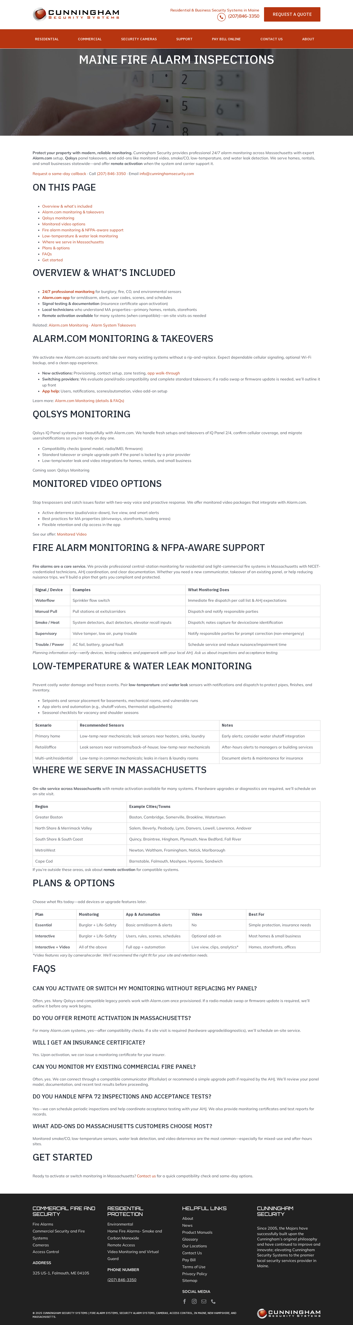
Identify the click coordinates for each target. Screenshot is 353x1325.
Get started (52, 259)
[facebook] (184, 1301)
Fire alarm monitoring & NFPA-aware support (83, 230)
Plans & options (56, 247)
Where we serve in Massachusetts (73, 241)
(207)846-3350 (238, 17)
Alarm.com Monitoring (68, 325)
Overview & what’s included (67, 206)
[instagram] (194, 1301)
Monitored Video (72, 534)
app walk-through (163, 373)
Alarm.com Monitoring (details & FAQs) (89, 400)
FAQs (47, 253)
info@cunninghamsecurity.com (167, 173)
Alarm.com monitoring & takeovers (73, 212)
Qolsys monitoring (58, 218)
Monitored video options (63, 224)
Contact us (146, 1175)
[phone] (213, 1301)
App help (50, 391)
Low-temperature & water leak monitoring (80, 235)
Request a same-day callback (59, 173)
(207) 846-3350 (111, 173)
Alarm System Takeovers (113, 325)
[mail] (203, 1301)
